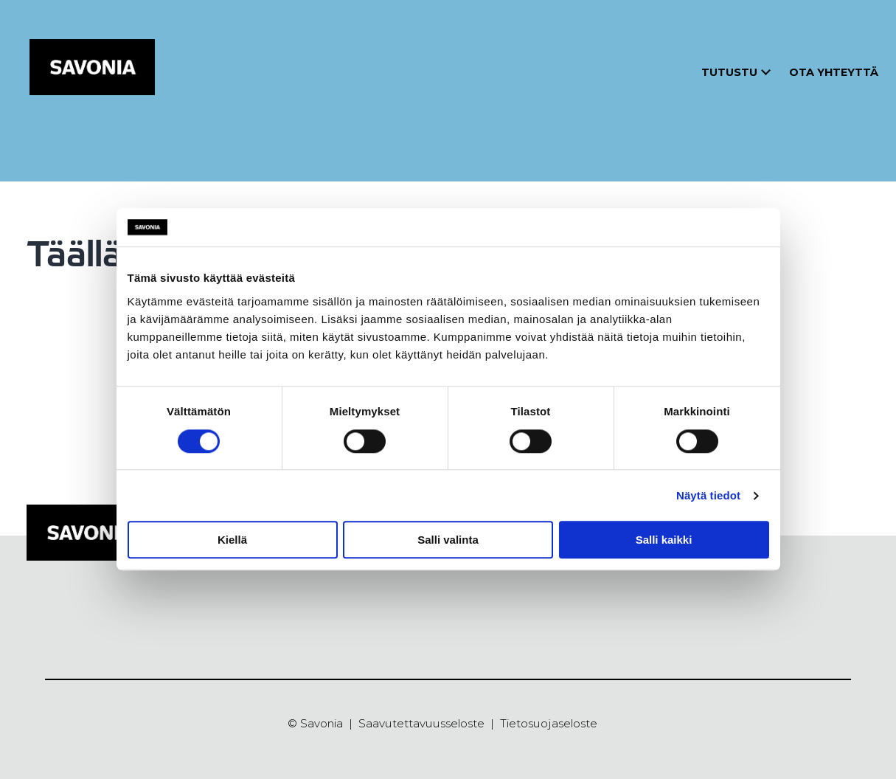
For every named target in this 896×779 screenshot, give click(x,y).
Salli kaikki (664, 539)
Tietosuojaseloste (548, 723)
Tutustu (729, 72)
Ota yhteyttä (833, 72)
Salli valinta (448, 539)
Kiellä (232, 539)
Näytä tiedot (708, 495)
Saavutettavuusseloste (421, 723)
